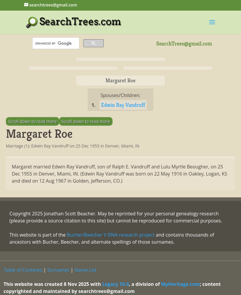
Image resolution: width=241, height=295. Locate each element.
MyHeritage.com (180, 284)
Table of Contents (23, 270)
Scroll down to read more (32, 121)
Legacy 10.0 (115, 284)
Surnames (58, 270)
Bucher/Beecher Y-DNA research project (111, 235)
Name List (86, 270)
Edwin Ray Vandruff (123, 104)
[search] (55, 43)
